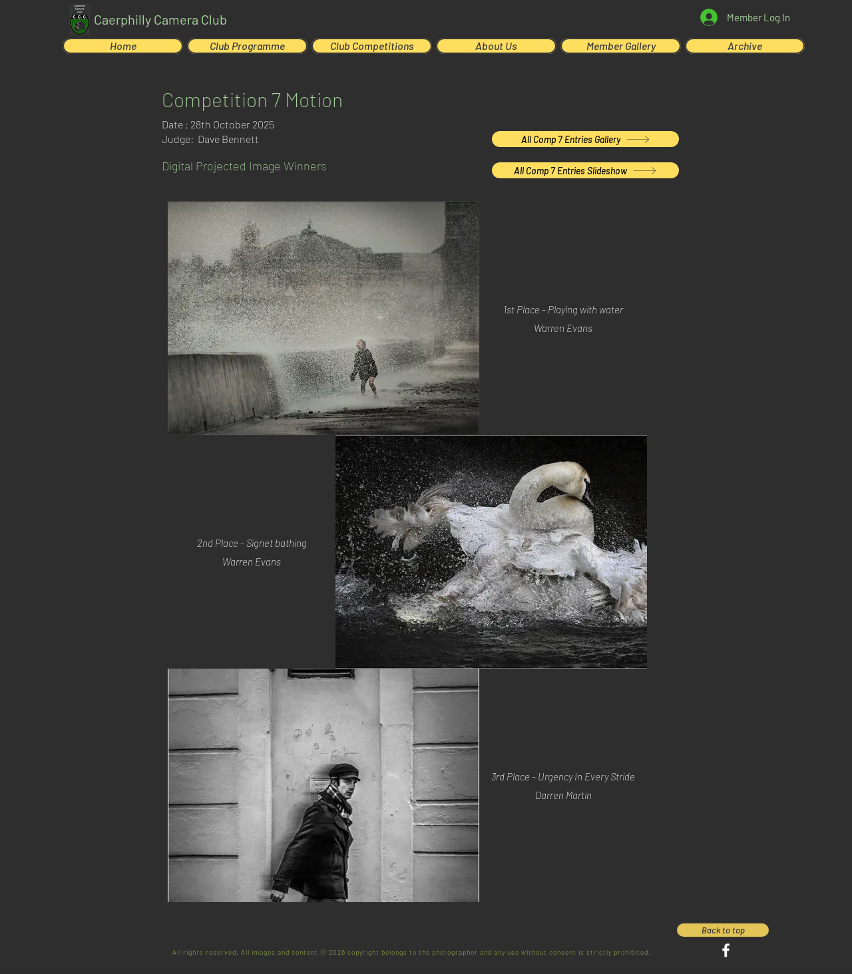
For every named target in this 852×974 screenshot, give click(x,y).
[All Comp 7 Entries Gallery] (585, 139)
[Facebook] (726, 950)
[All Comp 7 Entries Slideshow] (585, 170)
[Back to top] (723, 930)
